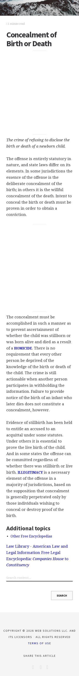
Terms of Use (39, 643)
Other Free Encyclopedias (31, 536)
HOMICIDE (23, 348)
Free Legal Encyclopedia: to (37, 558)
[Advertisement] (39, 92)
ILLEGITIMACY (30, 472)
